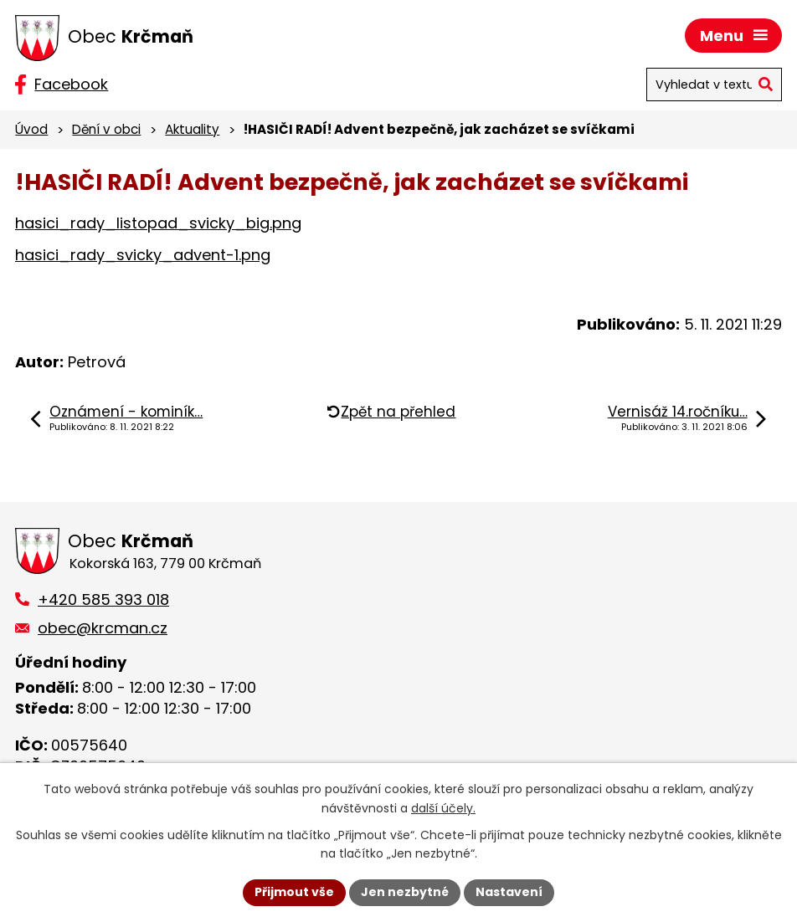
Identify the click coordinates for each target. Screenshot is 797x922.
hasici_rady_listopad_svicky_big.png (158, 223)
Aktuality (192, 129)
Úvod (31, 129)
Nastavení (509, 892)
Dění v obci (106, 129)
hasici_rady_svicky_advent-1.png (142, 254)
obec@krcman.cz (102, 627)
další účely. (443, 808)
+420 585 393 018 (103, 599)
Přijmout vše (294, 892)
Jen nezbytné (405, 892)
